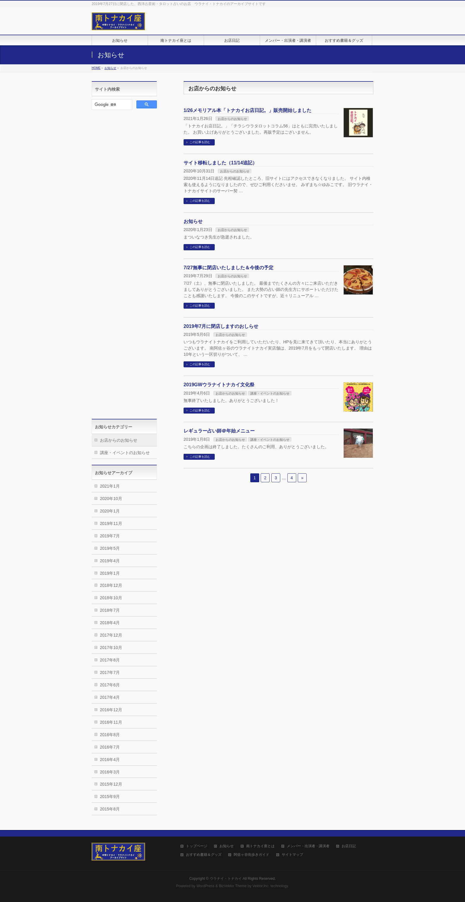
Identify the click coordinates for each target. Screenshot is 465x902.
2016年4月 (110, 759)
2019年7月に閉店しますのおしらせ (221, 326)
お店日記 (349, 846)
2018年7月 (110, 610)
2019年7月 (110, 535)
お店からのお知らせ (232, 119)
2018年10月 (111, 597)
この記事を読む (199, 142)
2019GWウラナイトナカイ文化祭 (219, 384)
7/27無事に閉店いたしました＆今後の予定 (228, 267)
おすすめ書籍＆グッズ (204, 855)
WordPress (205, 886)
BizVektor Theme (233, 886)
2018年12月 (111, 585)
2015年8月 (110, 809)
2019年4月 (110, 560)
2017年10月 (111, 647)
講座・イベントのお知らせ (269, 393)
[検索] (111, 105)
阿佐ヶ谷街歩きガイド (251, 855)
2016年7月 (110, 747)
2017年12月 (111, 635)
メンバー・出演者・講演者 (308, 846)
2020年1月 (110, 511)
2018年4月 (110, 622)
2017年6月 (110, 684)
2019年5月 (110, 548)
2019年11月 (111, 523)
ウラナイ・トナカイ (226, 879)
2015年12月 (111, 784)
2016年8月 (110, 734)
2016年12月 (111, 709)
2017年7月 (110, 672)
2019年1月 (110, 573)
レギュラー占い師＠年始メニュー (219, 430)
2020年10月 (111, 498)
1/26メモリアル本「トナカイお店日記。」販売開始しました (247, 110)
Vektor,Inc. (261, 886)
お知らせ (193, 221)
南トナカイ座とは (260, 846)
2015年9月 (110, 796)
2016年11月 (111, 722)
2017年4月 (110, 697)
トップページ (196, 846)
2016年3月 (110, 772)
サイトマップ (292, 855)
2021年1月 (110, 486)
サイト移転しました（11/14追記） (220, 162)
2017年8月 (110, 660)
